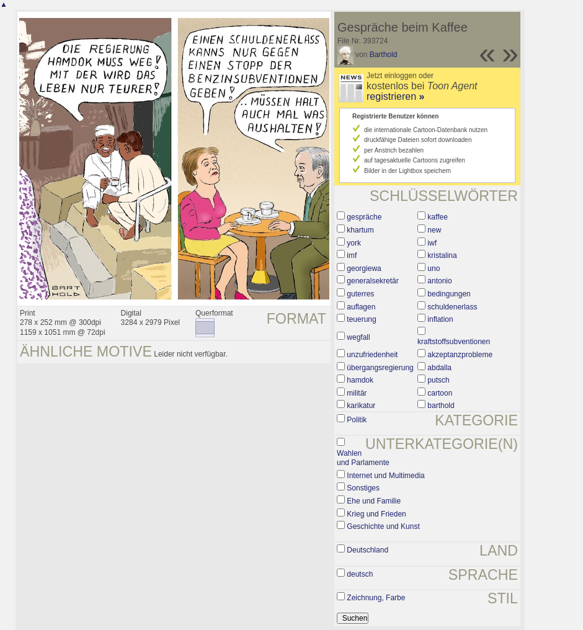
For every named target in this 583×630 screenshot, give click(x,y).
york (354, 243)
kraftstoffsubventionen (453, 341)
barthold (440, 405)
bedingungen (448, 294)
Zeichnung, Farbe (376, 597)
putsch (438, 380)
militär (357, 393)
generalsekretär (372, 281)
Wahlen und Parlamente (363, 458)
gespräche (364, 217)
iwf (432, 243)
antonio (439, 281)
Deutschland (367, 550)
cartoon (439, 393)
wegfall (358, 337)
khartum (360, 230)
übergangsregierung (380, 367)
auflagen (361, 307)
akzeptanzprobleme (459, 354)
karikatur (361, 405)
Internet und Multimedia (385, 475)
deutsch (360, 574)
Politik (357, 419)
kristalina (441, 255)
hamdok (360, 380)
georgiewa (364, 268)
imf (352, 255)
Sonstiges (363, 488)
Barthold (384, 54)
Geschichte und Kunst (383, 526)
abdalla (439, 367)
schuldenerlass (452, 307)
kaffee (437, 217)
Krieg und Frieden (376, 514)
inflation (440, 319)
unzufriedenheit (372, 354)
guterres (360, 294)
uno (433, 268)
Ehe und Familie (374, 501)
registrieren (395, 96)
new (434, 230)
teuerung (361, 319)
